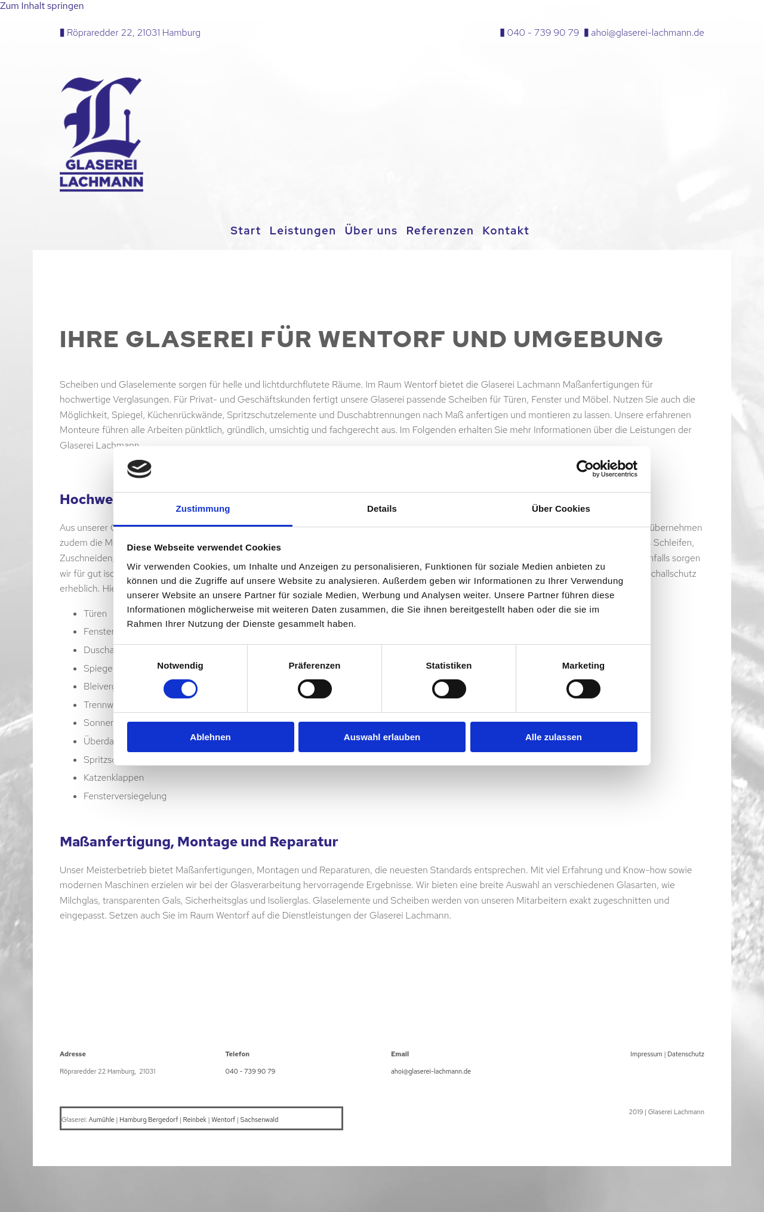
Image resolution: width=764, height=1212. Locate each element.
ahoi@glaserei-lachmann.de (647, 32)
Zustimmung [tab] (203, 508)
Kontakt (514, 230)
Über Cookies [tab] (561, 508)
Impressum (646, 1052)
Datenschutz (685, 1052)
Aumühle (102, 1118)
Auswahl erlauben (382, 737)
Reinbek (195, 1118)
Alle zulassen (553, 737)
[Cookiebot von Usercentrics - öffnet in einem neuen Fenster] (585, 469)
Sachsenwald (260, 1118)
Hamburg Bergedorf (148, 1118)
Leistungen (301, 230)
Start (241, 230)
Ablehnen (210, 737)
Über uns (373, 230)
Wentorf (223, 1118)
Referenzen (446, 230)
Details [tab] (382, 508)
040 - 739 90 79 (543, 32)
